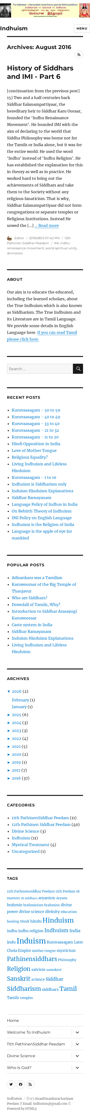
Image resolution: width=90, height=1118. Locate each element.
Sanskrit (18, 978)
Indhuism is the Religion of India (43, 524)
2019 (16, 762)
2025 (16, 714)
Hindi (24, 921)
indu (11, 942)
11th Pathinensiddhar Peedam (30, 891)
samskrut (54, 970)
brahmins (52, 905)
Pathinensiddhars (32, 959)
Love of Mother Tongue (34, 450)
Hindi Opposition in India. (36, 443)
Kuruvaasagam (60, 942)
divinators (15, 253)
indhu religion (30, 931)
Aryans (61, 898)
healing (13, 921)
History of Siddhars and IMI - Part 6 (40, 72)
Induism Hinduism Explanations (42, 490)
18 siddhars (29, 898)
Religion (18, 968)
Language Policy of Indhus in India (45, 504)
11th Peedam (65, 891)
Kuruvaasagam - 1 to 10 (34, 477)
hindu (36, 921)
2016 (16, 778)
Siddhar (54, 979)
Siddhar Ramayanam (31, 497)
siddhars (50, 989)
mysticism (66, 950)
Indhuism (14, 28)
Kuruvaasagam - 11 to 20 (35, 437)
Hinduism (58, 920)
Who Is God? (19, 1067)
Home (13, 1020)
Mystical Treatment (30, 844)
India (74, 930)
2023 (16, 730)
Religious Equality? (30, 457)
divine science (31, 911)
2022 (16, 738)
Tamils (13, 997)
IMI (56, 243)
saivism (38, 969)
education (69, 912)
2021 (16, 746)
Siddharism (24, 989)
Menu (82, 28)
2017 (16, 770)
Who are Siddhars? (29, 597)
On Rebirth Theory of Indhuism (42, 511)
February (20, 700)
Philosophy (67, 960)
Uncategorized (26, 851)
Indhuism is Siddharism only (39, 484)
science (38, 979)
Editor (19, 238)
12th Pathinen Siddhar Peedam (41, 824)
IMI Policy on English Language (42, 517)
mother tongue (44, 951)
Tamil (68, 989)
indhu (12, 931)
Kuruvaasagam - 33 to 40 (36, 423)
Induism (31, 941)
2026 (17, 691)
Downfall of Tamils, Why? (36, 604)
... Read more (47, 225)
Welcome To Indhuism (28, 1032)
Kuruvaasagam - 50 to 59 (36, 410)
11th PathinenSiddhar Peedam (40, 817)
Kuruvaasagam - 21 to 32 (35, 430)
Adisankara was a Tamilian (37, 577)
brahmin (14, 905)
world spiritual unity (61, 248)
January (19, 706)
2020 (16, 754)
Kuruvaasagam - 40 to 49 (36, 416)
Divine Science (25, 831)
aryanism (46, 898)
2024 (16, 722)
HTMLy (31, 1109)
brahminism (33, 905)
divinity (52, 911)
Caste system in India (32, 624)
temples (26, 998)
